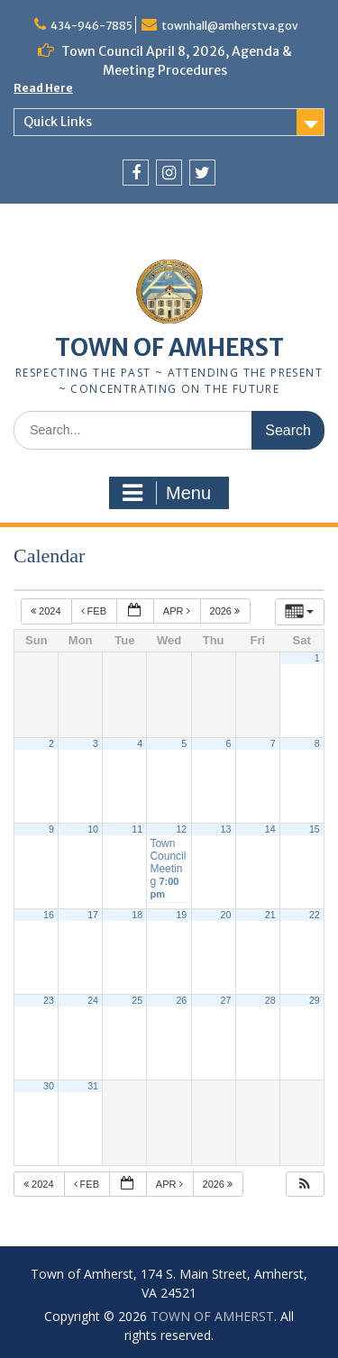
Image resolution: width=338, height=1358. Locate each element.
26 (181, 1000)
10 (92, 829)
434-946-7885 (91, 25)
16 (48, 914)
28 (270, 1000)
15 (314, 829)
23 (48, 1000)
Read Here (43, 88)
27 (226, 1000)
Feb (95, 611)
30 (48, 1085)
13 (226, 829)
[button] (305, 1184)
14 (270, 829)
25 (137, 1000)
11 (137, 829)
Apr (178, 611)
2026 (226, 611)
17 (92, 914)
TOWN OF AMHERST (169, 347)
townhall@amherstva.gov (229, 25)
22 (314, 914)
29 (314, 1000)
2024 (47, 611)
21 (270, 914)
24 (92, 1000)
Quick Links (57, 122)
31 (92, 1085)
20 (226, 914)
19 (181, 914)
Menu (167, 493)
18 (137, 914)
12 (181, 829)
